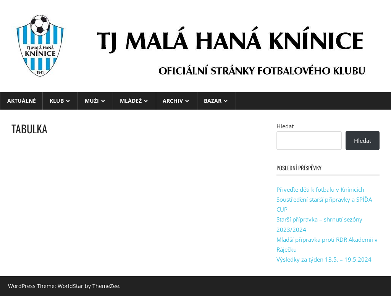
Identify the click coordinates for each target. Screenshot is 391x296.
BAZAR (212, 100)
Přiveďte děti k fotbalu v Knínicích (320, 189)
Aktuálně (21, 100)
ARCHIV (173, 100)
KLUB (57, 100)
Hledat (285, 126)
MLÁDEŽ (131, 100)
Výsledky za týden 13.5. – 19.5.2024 (324, 259)
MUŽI (92, 100)
